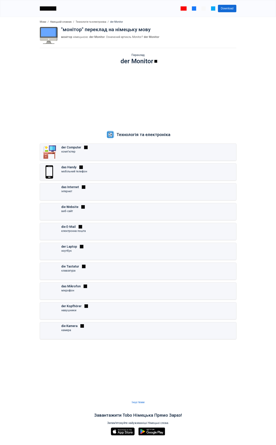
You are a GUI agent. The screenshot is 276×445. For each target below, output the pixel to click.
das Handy (68, 167)
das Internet (70, 187)
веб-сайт (67, 211)
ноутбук (66, 250)
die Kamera (69, 326)
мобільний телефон (74, 171)
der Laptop (69, 246)
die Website (69, 207)
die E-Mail (68, 227)
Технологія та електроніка (91, 21)
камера (66, 330)
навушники (68, 310)
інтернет (66, 191)
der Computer (71, 147)
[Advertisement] (138, 95)
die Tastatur (70, 266)
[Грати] (155, 61)
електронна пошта (73, 231)
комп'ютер (68, 151)
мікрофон (67, 290)
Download (227, 8)
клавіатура (68, 270)
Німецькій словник (61, 21)
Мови (43, 21)
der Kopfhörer (71, 306)
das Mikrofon (71, 286)
